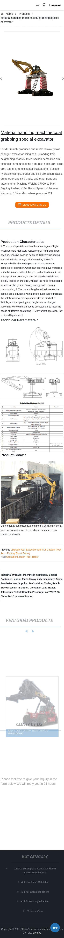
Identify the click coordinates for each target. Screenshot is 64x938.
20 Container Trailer (40, 583)
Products (24, 13)
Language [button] (55, 5)
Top (55, 928)
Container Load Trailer (42, 587)
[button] (37, 5)
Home (9, 13)
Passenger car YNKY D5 (46, 592)
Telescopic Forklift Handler (16, 592)
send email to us (32, 204)
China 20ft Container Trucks (16, 596)
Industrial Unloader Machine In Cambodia (24, 574)
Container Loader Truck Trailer (22, 556)
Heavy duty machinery (42, 579)
